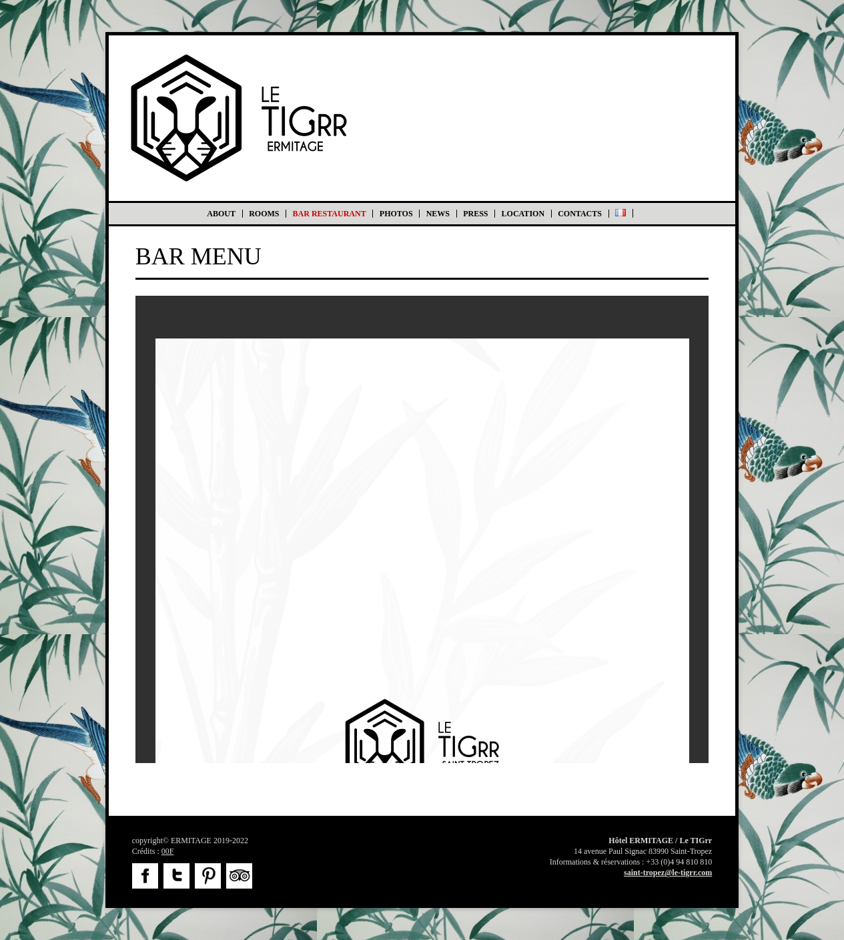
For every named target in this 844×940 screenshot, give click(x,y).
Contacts (580, 214)
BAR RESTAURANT (329, 214)
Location (523, 214)
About (221, 214)
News (438, 214)
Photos (396, 214)
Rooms (264, 214)
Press (475, 214)
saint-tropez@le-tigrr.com (668, 872)
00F (167, 851)
